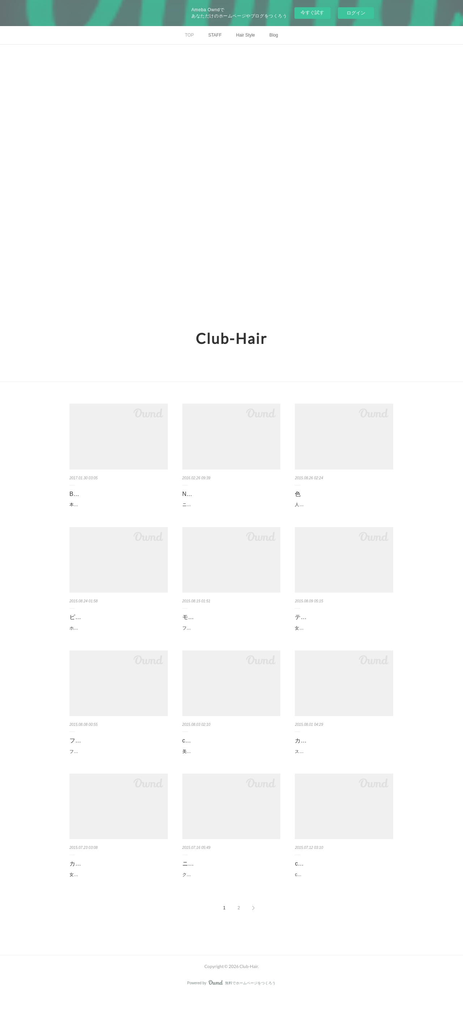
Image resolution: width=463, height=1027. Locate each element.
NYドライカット (203, 494)
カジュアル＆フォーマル (101, 887)
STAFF (215, 35)
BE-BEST (81, 494)
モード (191, 625)
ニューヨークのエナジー (214, 887)
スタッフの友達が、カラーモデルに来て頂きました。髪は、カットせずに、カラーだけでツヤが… (342, 771)
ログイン (356, 13)
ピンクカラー (86, 625)
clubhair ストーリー (320, 887)
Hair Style (245, 35)
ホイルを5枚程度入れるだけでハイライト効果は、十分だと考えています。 (118, 640)
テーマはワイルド (318, 625)
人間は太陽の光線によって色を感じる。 (334, 504)
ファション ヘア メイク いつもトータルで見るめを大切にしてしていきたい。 (229, 640)
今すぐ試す (312, 12)
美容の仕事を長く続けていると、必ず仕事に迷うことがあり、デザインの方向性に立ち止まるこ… (230, 771)
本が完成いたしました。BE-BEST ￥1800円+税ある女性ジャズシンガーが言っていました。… (118, 508)
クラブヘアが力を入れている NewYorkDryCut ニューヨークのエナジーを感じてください (231, 902)
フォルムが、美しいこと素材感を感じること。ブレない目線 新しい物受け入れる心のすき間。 (117, 771)
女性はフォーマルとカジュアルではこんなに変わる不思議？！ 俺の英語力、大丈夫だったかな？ (117, 902)
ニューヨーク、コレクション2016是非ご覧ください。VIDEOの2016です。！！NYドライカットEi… (231, 508)
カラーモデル (312, 756)
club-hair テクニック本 (211, 756)
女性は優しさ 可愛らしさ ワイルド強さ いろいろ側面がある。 (342, 640)
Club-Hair (231, 338)
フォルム (81, 756)
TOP (189, 35)
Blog (273, 35)
